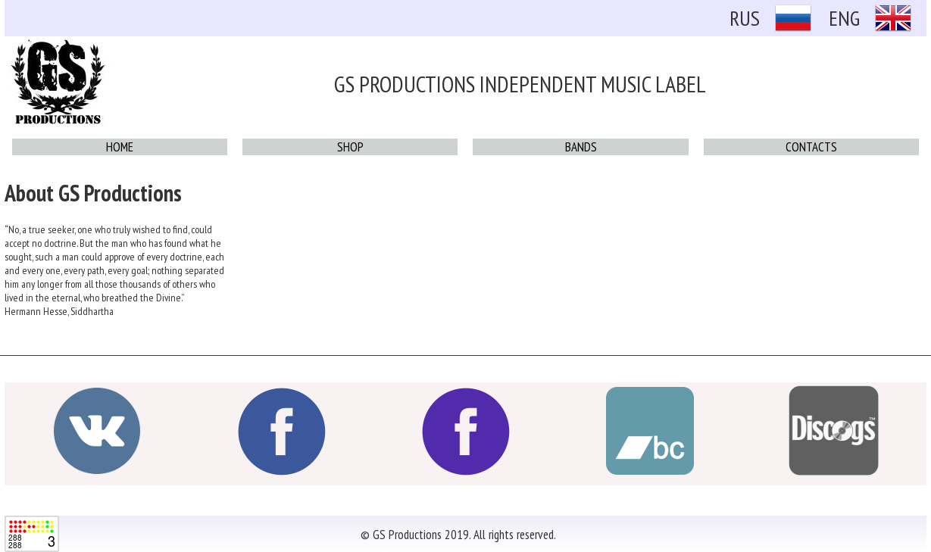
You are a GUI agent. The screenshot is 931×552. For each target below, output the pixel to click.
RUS (744, 18)
